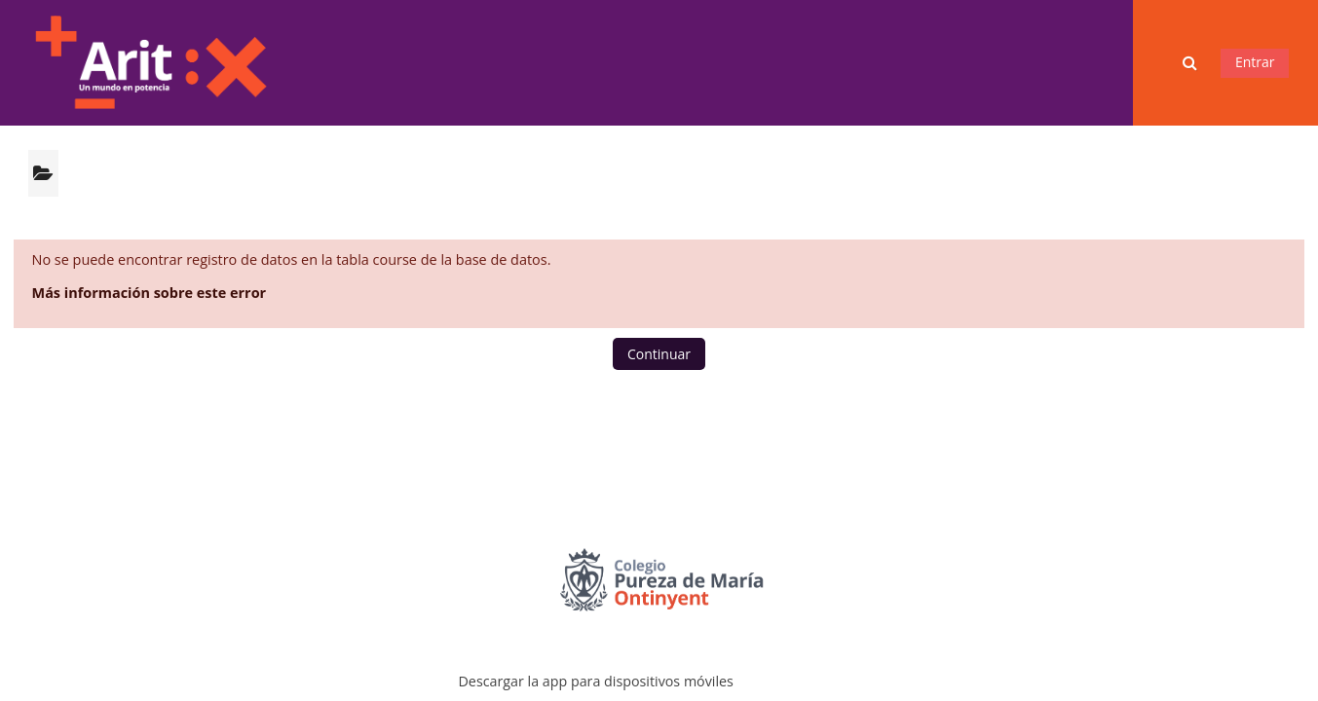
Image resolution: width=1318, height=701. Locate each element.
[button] (1191, 63)
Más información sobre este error (149, 292)
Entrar (1255, 62)
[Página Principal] (150, 61)
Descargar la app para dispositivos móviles (596, 681)
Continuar (659, 354)
